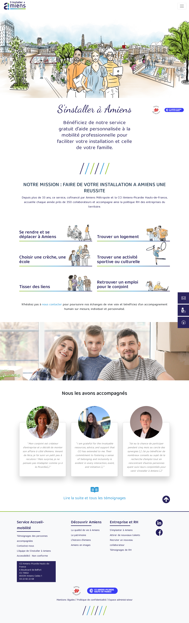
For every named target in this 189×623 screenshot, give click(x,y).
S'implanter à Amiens (121, 530)
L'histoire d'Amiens (81, 540)
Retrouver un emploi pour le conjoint (117, 285)
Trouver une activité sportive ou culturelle (118, 260)
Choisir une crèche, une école (42, 260)
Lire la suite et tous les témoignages (94, 498)
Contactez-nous (25, 546)
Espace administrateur (120, 600)
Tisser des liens (34, 287)
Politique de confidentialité (91, 600)
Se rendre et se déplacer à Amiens (37, 235)
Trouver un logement (118, 237)
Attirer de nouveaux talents (125, 535)
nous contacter (52, 304)
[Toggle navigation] (181, 6)
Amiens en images (81, 545)
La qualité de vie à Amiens (85, 530)
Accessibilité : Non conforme (32, 556)
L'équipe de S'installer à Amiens (34, 551)
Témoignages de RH (121, 550)
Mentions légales (66, 600)
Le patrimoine (78, 535)
